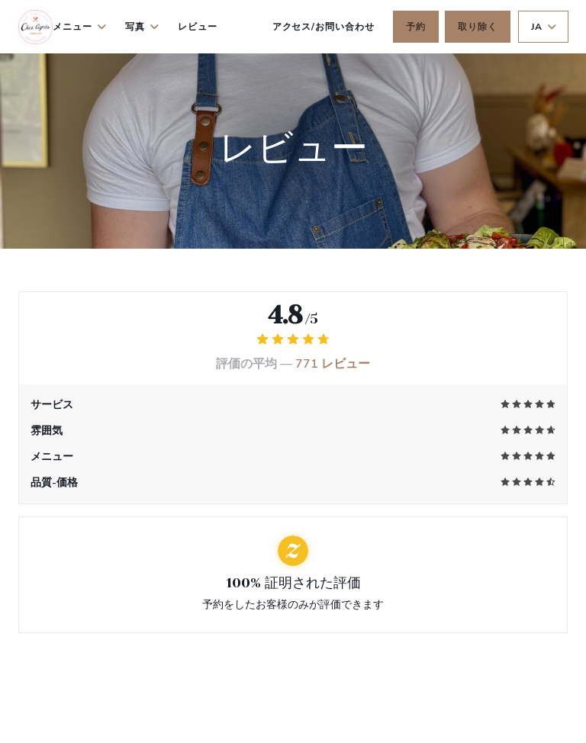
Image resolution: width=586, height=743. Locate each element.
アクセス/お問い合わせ (323, 27)
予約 (416, 27)
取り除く (477, 27)
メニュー (80, 27)
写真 (142, 27)
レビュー (197, 27)
